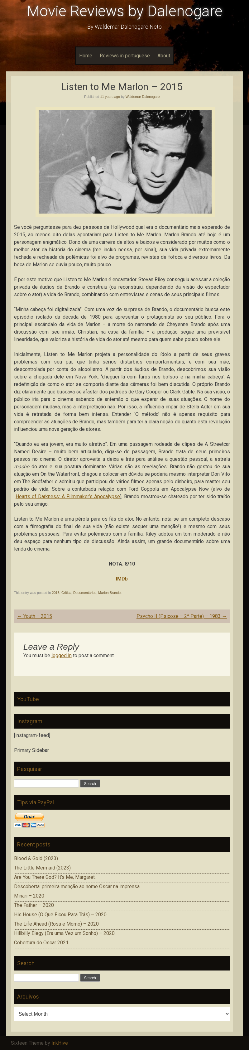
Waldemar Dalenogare (143, 97)
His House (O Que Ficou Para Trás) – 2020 (60, 915)
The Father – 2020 (34, 905)
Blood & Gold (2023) (36, 858)
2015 (55, 593)
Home (85, 56)
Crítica (66, 593)
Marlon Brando (109, 593)
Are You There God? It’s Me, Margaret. (55, 877)
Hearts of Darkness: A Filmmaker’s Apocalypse (68, 496)
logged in (61, 655)
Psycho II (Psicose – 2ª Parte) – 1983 (181, 616)
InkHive (59, 1043)
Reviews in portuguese (125, 56)
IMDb (122, 579)
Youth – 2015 (34, 616)
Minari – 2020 (29, 896)
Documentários (84, 593)
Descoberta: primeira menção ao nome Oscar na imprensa (77, 886)
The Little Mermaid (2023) (42, 868)
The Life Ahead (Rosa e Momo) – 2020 (56, 924)
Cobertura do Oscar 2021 (41, 943)
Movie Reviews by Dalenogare (125, 11)
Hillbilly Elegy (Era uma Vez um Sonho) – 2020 (64, 933)
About (163, 56)
